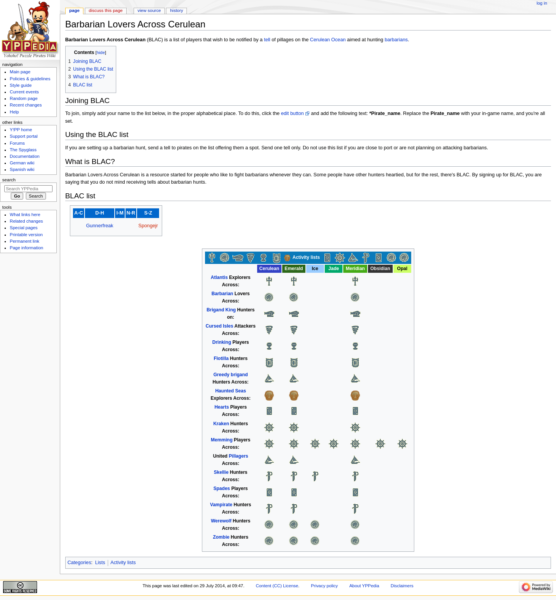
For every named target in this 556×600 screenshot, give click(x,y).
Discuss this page (106, 10)
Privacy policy (324, 585)
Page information (26, 247)
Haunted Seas (230, 391)
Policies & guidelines (30, 78)
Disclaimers (402, 585)
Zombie (221, 537)
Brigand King (221, 310)
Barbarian (222, 293)
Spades (222, 488)
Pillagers (238, 456)
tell (267, 39)
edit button (292, 113)
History (176, 10)
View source (149, 10)
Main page (20, 71)
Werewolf (221, 521)
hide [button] (101, 52)
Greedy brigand (231, 374)
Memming (221, 440)
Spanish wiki (22, 169)
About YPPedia (364, 585)
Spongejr (148, 225)
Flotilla (221, 358)
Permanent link (24, 241)
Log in (542, 3)
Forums (17, 143)
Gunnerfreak (100, 225)
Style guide (21, 85)
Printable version (26, 234)
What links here (25, 214)
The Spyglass (23, 149)
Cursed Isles (220, 326)
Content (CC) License (277, 585)
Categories (79, 562)
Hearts (221, 407)
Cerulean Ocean (328, 39)
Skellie (221, 472)
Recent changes (26, 105)
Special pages (23, 227)
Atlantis (219, 277)
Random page (23, 98)
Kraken (221, 423)
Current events (24, 92)
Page (74, 10)
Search (9, 179)
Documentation (24, 156)
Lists (100, 562)
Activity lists (123, 562)
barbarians (396, 39)
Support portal (23, 136)
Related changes (26, 221)
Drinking (221, 342)
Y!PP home (21, 129)
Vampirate (221, 504)
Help (14, 112)
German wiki (22, 163)
